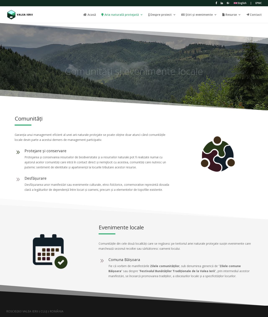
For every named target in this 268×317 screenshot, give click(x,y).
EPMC (258, 3)
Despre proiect (160, 15)
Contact (254, 15)
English (240, 3)
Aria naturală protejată (120, 15)
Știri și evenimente (197, 15)
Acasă (89, 15)
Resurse (229, 15)
